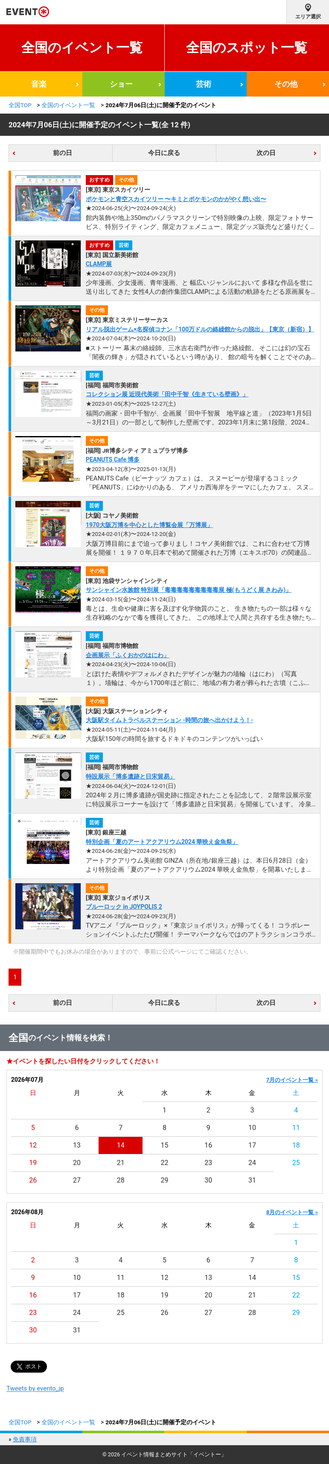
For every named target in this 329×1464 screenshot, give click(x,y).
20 (77, 1163)
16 (208, 1145)
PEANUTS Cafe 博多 (113, 459)
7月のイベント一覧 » (292, 1080)
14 (121, 1145)
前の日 (62, 153)
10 (252, 1128)
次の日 (266, 153)
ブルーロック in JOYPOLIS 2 (124, 906)
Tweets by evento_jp (35, 1388)
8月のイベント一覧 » (292, 1212)
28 (121, 1180)
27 (77, 1180)
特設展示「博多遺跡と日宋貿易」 (130, 776)
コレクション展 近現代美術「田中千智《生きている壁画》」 (167, 394)
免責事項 (25, 1439)
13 (77, 1145)
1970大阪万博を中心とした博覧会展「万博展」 (149, 524)
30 (208, 1180)
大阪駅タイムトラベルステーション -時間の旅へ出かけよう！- (169, 720)
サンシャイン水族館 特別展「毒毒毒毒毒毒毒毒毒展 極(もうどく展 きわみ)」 (188, 589)
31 (252, 1180)
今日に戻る (164, 153)
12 (33, 1145)
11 (296, 1128)
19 (33, 1163)
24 (252, 1163)
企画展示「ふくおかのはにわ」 (127, 655)
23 (208, 1163)
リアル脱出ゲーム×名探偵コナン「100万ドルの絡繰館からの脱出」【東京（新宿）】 (200, 329)
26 (33, 1180)
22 (165, 1163)
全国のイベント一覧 (82, 48)
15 (165, 1145)
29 (165, 1180)
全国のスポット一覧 (246, 48)
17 (252, 1145)
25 (296, 1163)
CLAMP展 (99, 264)
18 (296, 1145)
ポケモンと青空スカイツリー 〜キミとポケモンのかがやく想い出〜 (176, 199)
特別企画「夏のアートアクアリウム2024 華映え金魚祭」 (162, 841)
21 (121, 1163)
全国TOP (20, 105)
